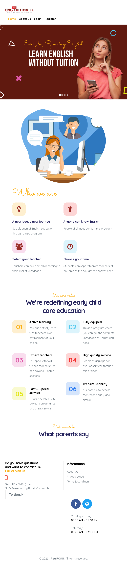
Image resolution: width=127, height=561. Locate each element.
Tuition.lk (16, 494)
